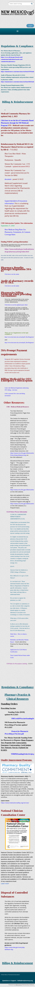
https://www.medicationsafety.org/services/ (15, 803)
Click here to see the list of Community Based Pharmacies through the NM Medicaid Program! (17, 123)
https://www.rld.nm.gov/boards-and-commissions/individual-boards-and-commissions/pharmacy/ (12, 59)
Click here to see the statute (12, 286)
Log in (30, 26)
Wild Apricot (18, 984)
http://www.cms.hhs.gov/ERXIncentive (22, 504)
